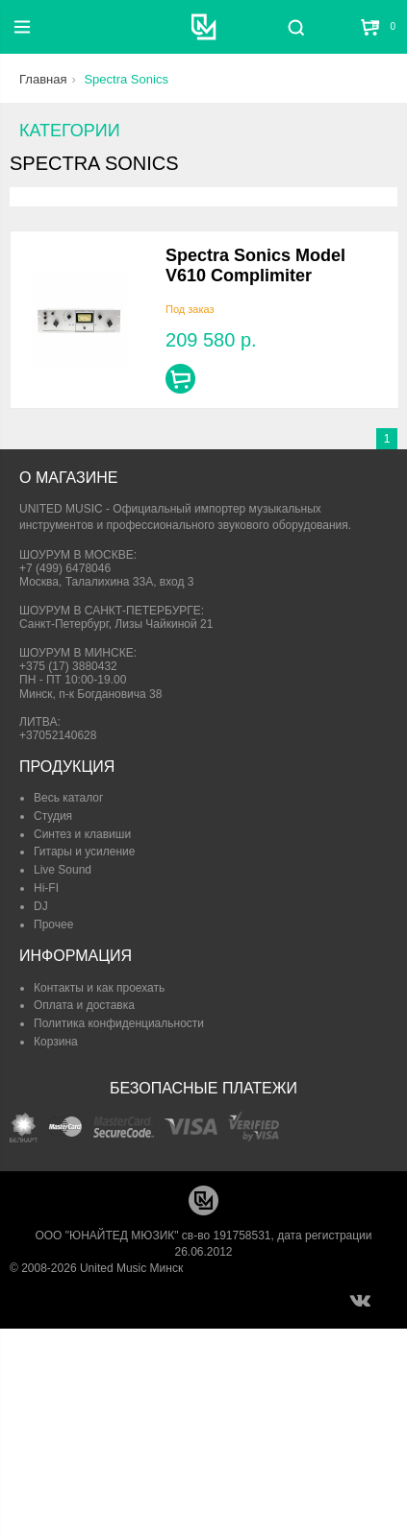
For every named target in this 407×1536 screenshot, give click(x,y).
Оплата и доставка (84, 1005)
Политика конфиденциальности (119, 1023)
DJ (41, 906)
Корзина (56, 1041)
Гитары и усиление (84, 851)
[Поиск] (296, 27)
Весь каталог (68, 797)
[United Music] (203, 27)
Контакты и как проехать (99, 988)
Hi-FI (46, 888)
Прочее (53, 924)
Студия (53, 816)
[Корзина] (371, 27)
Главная (42, 79)
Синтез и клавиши (82, 834)
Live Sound (62, 869)
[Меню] (22, 27)
